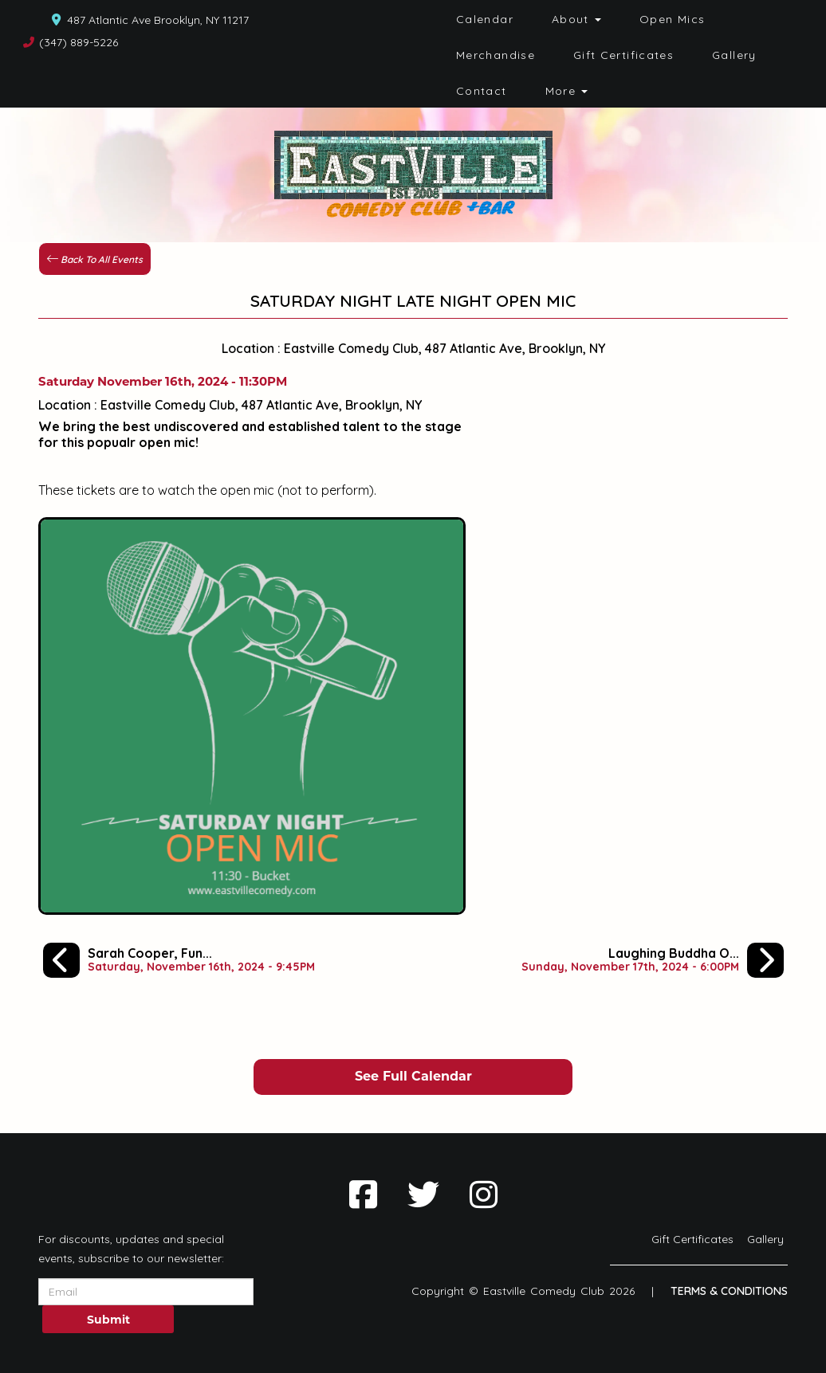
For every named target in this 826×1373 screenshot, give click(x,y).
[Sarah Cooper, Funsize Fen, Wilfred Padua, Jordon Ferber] (179, 960)
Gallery (734, 55)
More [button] (566, 91)
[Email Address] (146, 1291)
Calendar (484, 19)
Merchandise (495, 55)
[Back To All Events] (94, 257)
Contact (481, 91)
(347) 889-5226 (78, 42)
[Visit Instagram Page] (484, 1194)
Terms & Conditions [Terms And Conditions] (729, 1291)
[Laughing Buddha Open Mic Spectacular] (652, 960)
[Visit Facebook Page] (363, 1194)
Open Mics (672, 19)
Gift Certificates (623, 55)
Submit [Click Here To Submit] (108, 1319)
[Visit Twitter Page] (423, 1194)
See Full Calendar (413, 1076)
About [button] (576, 19)
